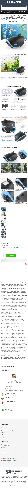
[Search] (14, 8)
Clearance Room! (6, 370)
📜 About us (3, 427)
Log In (13, 6)
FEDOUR (7, 245)
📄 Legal (3, 437)
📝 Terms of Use (4, 434)
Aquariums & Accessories (5, 12)
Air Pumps (14, 12)
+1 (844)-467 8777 (8, 410)
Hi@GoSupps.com (7, 448)
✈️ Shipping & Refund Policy (7, 430)
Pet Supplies (12, 11)
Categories (7, 11)
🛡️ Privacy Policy (4, 432)
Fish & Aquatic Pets (20, 11)
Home (2, 11)
